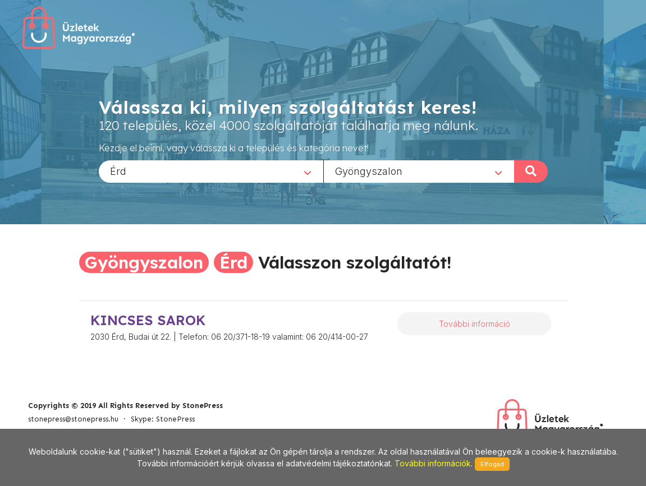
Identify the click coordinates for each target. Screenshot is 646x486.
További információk (433, 463)
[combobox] (211, 171)
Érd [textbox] (118, 171)
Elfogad (492, 464)
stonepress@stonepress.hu (73, 419)
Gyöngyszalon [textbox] (368, 171)
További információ (474, 323)
